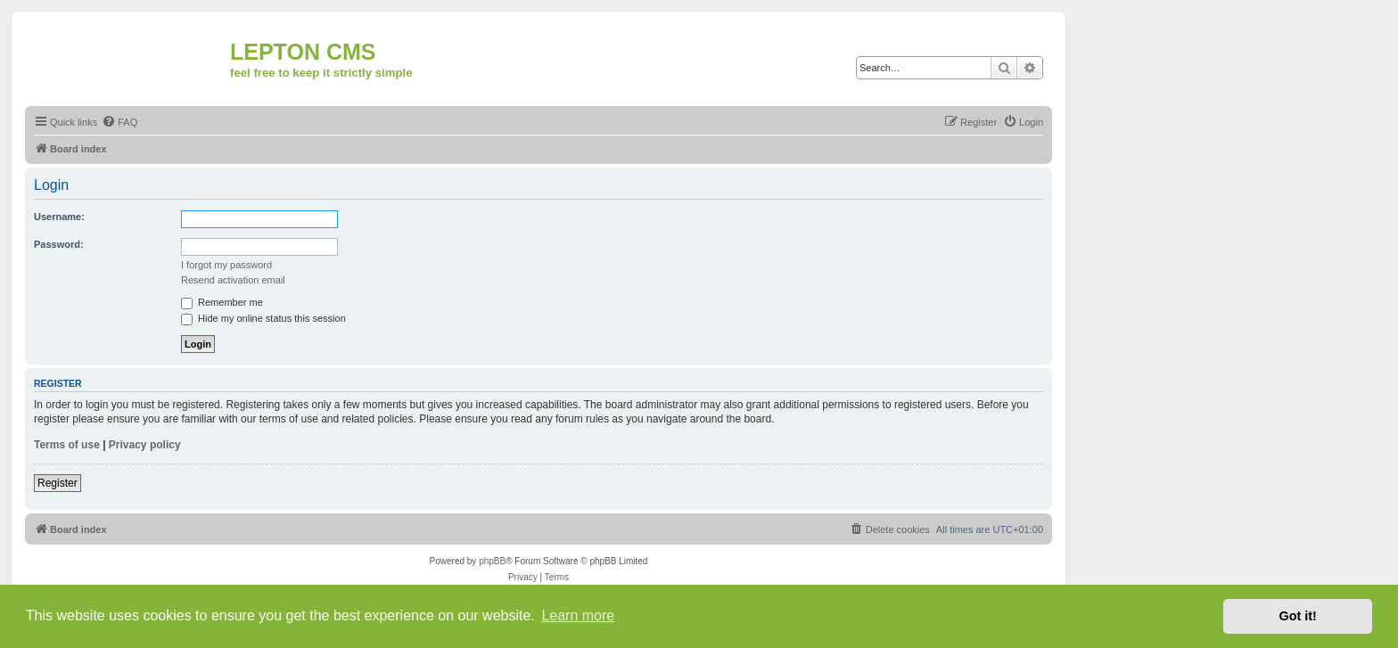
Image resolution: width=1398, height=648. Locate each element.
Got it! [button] (1298, 616)
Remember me (222, 302)
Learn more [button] (577, 615)
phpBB (492, 561)
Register (57, 483)
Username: (59, 216)
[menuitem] (119, 122)
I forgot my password (226, 264)
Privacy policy (145, 445)
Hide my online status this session (263, 318)
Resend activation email (233, 280)
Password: (59, 244)
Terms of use (67, 445)
